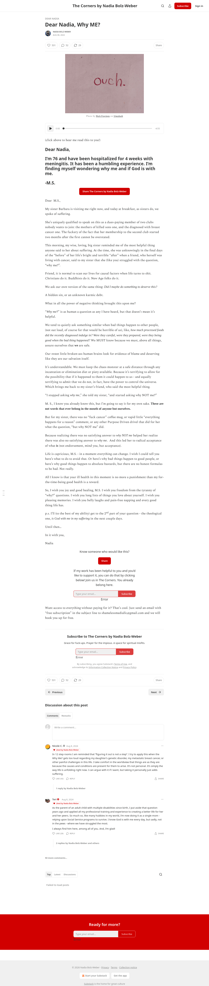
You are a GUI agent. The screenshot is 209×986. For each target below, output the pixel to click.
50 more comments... (56, 857)
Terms (114, 967)
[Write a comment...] (108, 732)
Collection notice (128, 967)
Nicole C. (57, 745)
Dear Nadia (52, 18)
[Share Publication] (170, 6)
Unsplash (118, 116)
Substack (89, 983)
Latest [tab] (57, 874)
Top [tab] (49, 874)
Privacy (105, 967)
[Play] (50, 128)
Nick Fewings (103, 116)
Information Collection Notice (103, 667)
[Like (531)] (51, 45)
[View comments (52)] (65, 45)
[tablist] (59, 715)
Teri (54, 799)
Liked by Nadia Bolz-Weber (66, 750)
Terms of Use (120, 664)
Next (156, 692)
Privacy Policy (129, 667)
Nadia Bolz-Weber (62, 31)
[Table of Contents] (3, 493)
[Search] (162, 6)
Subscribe (183, 6)
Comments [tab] (52, 715)
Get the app (120, 975)
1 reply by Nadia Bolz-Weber (70, 788)
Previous (55, 692)
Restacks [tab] (66, 715)
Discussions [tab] (70, 874)
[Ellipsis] (162, 745)
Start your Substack (94, 975)
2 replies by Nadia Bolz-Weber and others (77, 843)
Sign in (199, 6)
